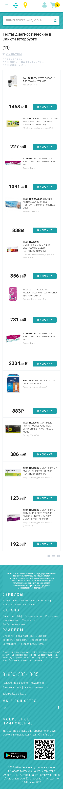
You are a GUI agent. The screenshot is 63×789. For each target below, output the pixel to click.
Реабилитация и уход (14, 624)
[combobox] (27, 20)
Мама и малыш (11, 620)
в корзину (44, 107)
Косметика (51, 616)
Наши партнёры (25, 636)
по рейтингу (32, 62)
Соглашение (9, 644)
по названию (14, 65)
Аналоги (7, 604)
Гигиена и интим (34, 616)
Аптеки (6, 600)
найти (55, 20)
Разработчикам (39, 640)
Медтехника (28, 620)
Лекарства (8, 616)
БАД (19, 616)
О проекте (8, 636)
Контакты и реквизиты (15, 640)
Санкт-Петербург (26, 5)
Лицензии (41, 636)
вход (45, 5)
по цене (10, 62)
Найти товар (44, 600)
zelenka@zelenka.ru (14, 693)
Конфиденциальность (31, 644)
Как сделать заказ (25, 604)
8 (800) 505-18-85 (20, 674)
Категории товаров (24, 600)
